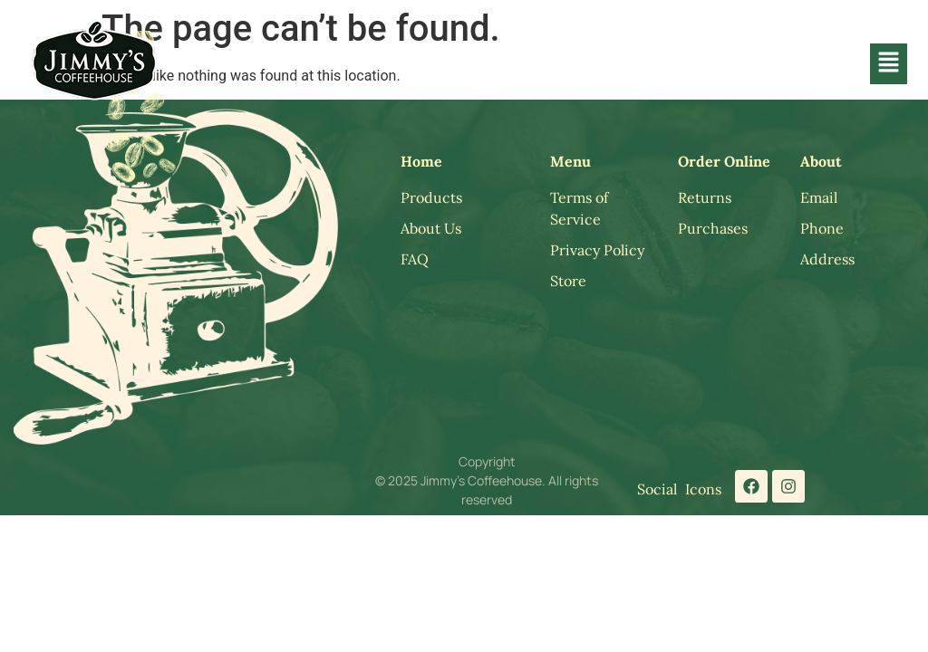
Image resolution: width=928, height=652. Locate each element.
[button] (888, 63)
